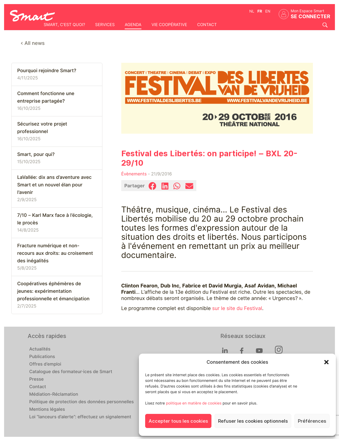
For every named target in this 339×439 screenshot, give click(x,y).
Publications (42, 356)
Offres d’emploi (45, 364)
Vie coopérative (169, 24)
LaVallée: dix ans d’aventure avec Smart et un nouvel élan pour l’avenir (54, 184)
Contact (206, 24)
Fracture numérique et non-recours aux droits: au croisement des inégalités (55, 253)
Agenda (133, 24)
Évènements (134, 174)
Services (105, 24)
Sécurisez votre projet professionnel (42, 127)
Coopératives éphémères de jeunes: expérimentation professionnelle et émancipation (53, 291)
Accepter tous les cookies (178, 421)
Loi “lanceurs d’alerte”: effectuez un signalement (80, 417)
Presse (36, 379)
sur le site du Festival (237, 308)
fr (259, 11)
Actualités (39, 349)
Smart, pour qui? (36, 154)
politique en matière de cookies (193, 403)
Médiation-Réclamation (53, 394)
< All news (33, 43)
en (267, 11)
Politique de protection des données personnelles (81, 401)
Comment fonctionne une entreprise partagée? (45, 97)
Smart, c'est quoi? (64, 24)
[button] (326, 362)
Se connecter (310, 16)
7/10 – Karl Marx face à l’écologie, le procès (55, 219)
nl (251, 11)
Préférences (312, 421)
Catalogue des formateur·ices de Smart (70, 371)
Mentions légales (47, 409)
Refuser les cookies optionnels (253, 421)
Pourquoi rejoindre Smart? (46, 70)
